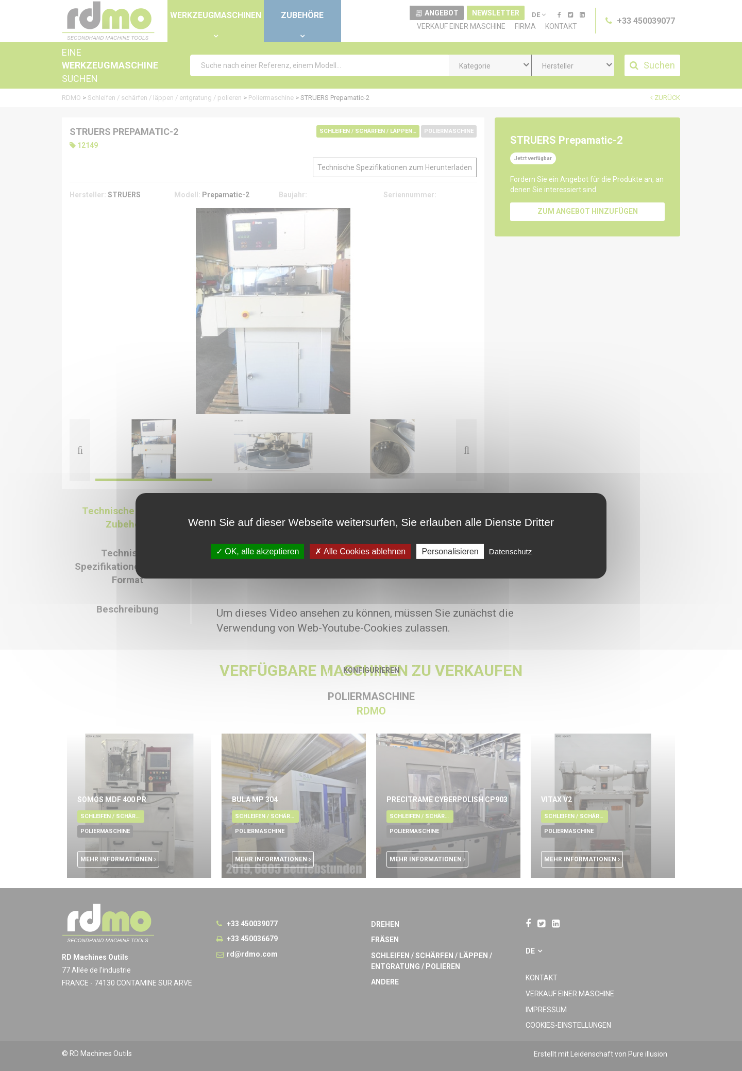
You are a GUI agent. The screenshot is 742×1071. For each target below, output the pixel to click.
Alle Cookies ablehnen (360, 551)
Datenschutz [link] (510, 551)
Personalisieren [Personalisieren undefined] (449, 551)
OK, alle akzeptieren (257, 551)
